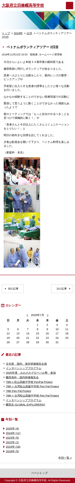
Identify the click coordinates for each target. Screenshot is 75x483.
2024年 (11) (13, 433)
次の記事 (62, 288)
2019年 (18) (13, 446)
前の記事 (13, 288)
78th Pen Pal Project (18, 391)
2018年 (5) (12, 451)
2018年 (18, 33)
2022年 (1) (12, 442)
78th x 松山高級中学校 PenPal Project (29, 381)
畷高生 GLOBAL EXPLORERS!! (25, 404)
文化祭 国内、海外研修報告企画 (26, 363)
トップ (6, 33)
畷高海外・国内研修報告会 (22, 377)
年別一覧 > (65, 457)
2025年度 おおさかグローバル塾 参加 (31, 372)
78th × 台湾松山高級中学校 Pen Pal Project (32, 386)
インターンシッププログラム (23, 368)
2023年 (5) (12, 437)
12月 (29, 33)
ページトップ (39, 473)
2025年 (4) (12, 428)
